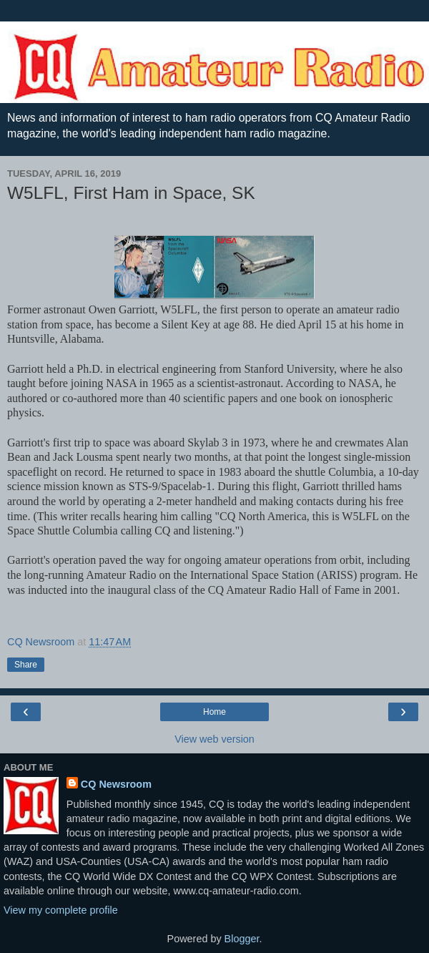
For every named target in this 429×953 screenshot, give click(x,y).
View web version (214, 739)
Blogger (242, 938)
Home (214, 712)
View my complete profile (61, 910)
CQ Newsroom (116, 784)
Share (25, 665)
